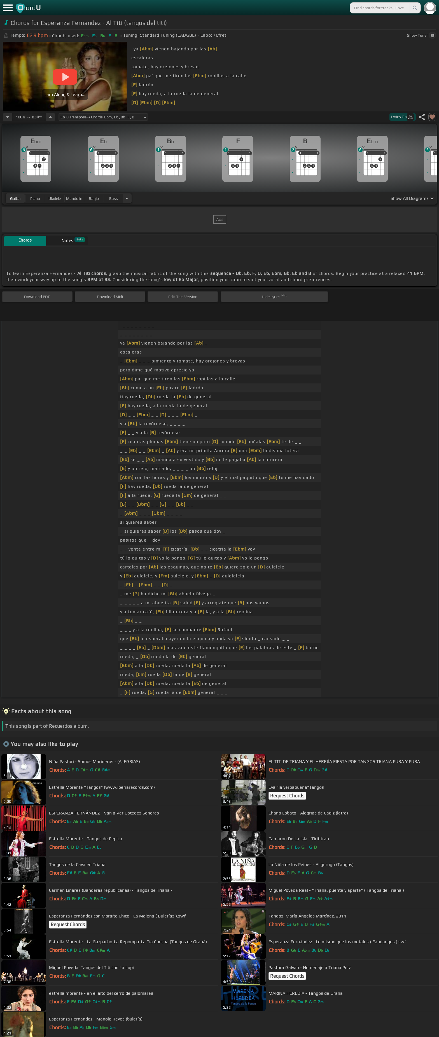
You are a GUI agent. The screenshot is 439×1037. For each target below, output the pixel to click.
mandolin (74, 198)
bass (113, 198)
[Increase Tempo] (50, 117)
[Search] (415, 7)
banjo (94, 198)
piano (35, 198)
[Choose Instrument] (127, 198)
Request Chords (287, 796)
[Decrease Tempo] (7, 117)
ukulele (54, 198)
